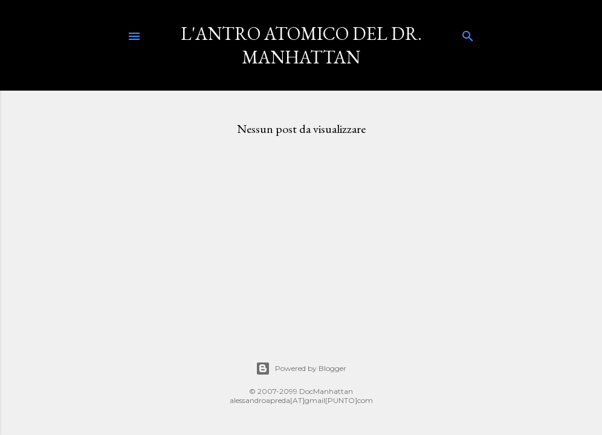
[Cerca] (468, 33)
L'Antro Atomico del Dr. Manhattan (301, 45)
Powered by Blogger (301, 368)
